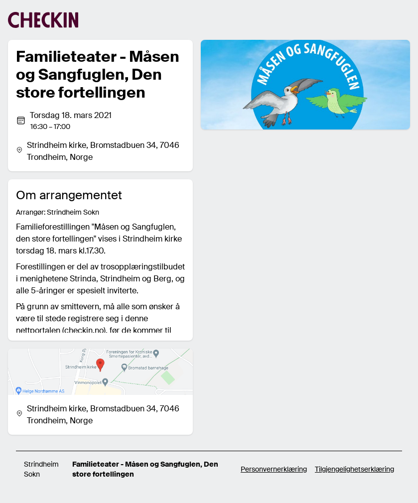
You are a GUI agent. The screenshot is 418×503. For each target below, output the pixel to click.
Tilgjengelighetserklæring (354, 469)
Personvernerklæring (274, 469)
